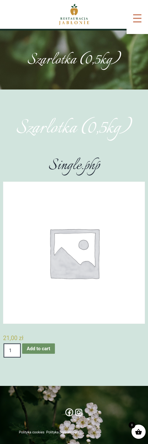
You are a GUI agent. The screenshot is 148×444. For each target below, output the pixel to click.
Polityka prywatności (62, 432)
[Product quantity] (12, 350)
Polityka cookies (32, 432)
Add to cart (38, 348)
